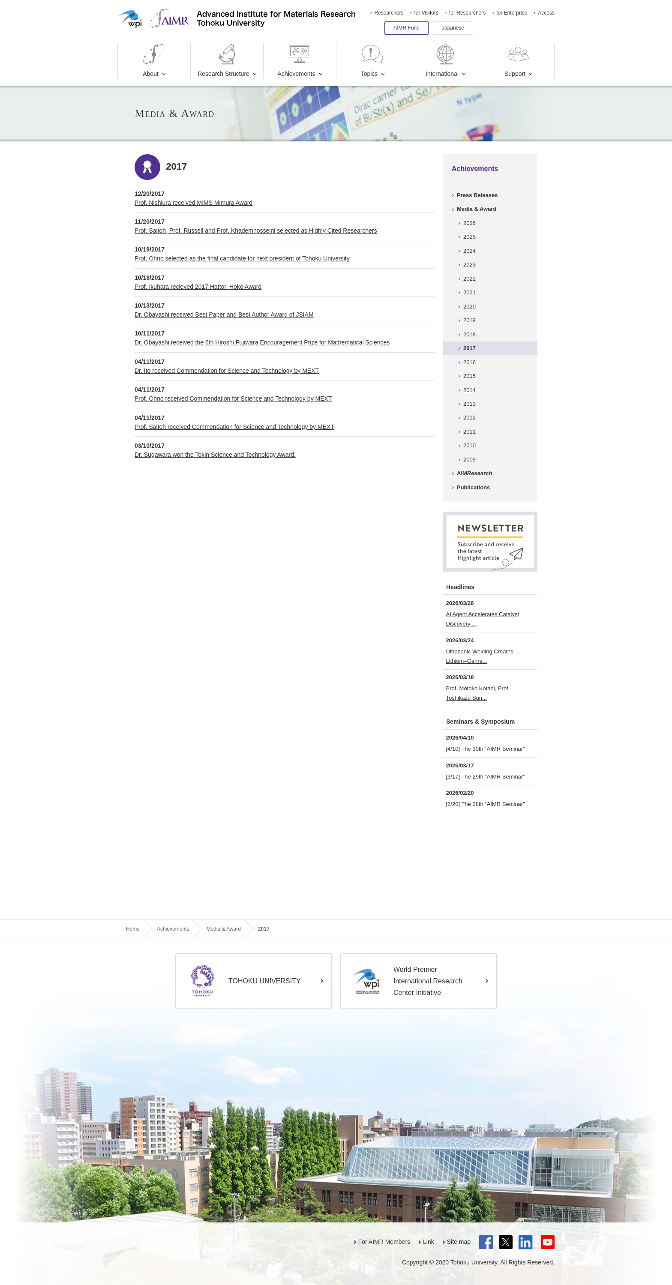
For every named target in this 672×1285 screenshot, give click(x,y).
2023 (469, 264)
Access (546, 13)
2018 (469, 334)
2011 (469, 431)
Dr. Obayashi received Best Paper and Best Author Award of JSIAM (224, 314)
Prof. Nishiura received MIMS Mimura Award (193, 202)
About (154, 60)
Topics (372, 60)
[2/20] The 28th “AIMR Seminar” (485, 804)
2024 (469, 251)
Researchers (388, 13)
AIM (474, 473)
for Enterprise (511, 13)
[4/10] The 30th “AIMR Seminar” (485, 749)
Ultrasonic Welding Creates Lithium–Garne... (479, 656)
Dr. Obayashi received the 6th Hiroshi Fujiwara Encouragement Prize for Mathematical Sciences (262, 342)
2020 (469, 306)
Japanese (453, 28)
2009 (469, 459)
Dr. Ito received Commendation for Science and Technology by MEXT (227, 370)
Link (428, 1241)
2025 (469, 237)
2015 (469, 376)
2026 (469, 223)
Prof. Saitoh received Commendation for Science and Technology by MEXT (234, 426)
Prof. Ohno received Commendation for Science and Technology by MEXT (233, 398)
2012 (469, 417)
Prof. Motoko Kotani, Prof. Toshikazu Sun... (478, 693)
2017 (469, 348)
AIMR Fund (406, 28)
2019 (469, 320)
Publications (473, 487)
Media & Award (476, 209)
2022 (469, 279)
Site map (459, 1241)
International (442, 60)
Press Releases (477, 195)
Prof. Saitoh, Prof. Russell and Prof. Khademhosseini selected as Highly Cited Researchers (256, 230)
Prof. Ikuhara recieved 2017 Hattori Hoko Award (198, 286)
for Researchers (467, 13)
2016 (469, 362)
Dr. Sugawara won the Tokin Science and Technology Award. (215, 454)
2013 (469, 404)
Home (133, 929)
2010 (469, 445)
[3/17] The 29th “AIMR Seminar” (485, 776)
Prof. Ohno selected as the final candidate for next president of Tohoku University (242, 258)
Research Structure (223, 60)
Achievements (296, 60)
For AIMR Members (384, 1241)
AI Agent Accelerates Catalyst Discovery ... (482, 619)
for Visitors (426, 13)
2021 (469, 292)
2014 (469, 390)
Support (517, 60)
